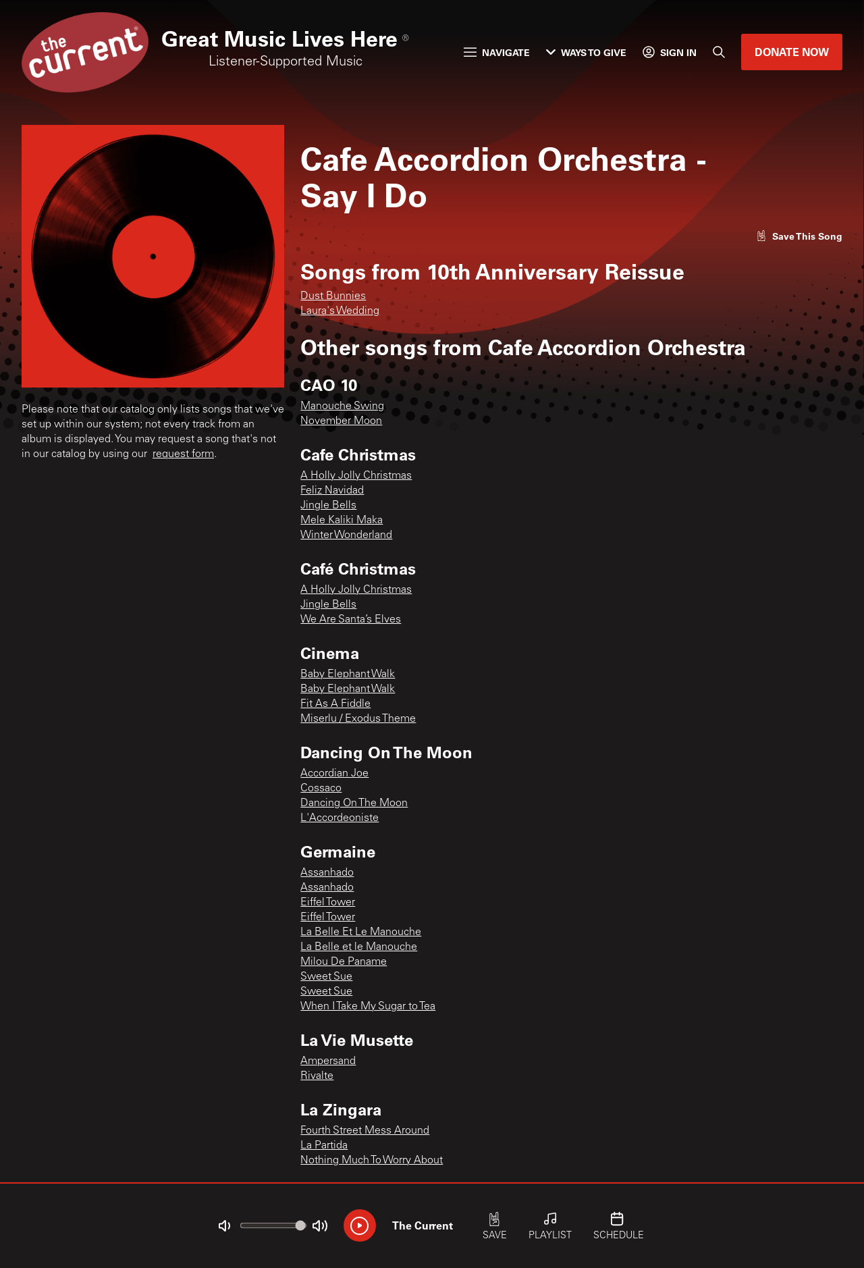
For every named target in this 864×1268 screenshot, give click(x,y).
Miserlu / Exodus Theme (358, 719)
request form (183, 454)
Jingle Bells (328, 505)
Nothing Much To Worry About (371, 1160)
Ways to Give (586, 52)
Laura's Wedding (339, 311)
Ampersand (328, 1061)
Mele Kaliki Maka (341, 520)
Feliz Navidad (332, 490)
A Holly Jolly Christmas (356, 476)
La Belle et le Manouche (358, 947)
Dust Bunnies (333, 296)
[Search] (718, 52)
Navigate (497, 52)
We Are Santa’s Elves (350, 619)
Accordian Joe (334, 773)
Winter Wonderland (346, 535)
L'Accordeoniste (339, 818)
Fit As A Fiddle (335, 704)
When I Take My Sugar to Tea (367, 1006)
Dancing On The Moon (354, 803)
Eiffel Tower (327, 902)
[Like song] (799, 236)
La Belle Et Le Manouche (360, 932)
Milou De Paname (343, 962)
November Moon (341, 421)
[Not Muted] (224, 1226)
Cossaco (321, 788)
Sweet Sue (326, 977)
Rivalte (316, 1076)
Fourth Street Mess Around (364, 1131)
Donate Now (792, 52)
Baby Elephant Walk (347, 674)
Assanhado (327, 873)
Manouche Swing (342, 406)
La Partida (324, 1145)
